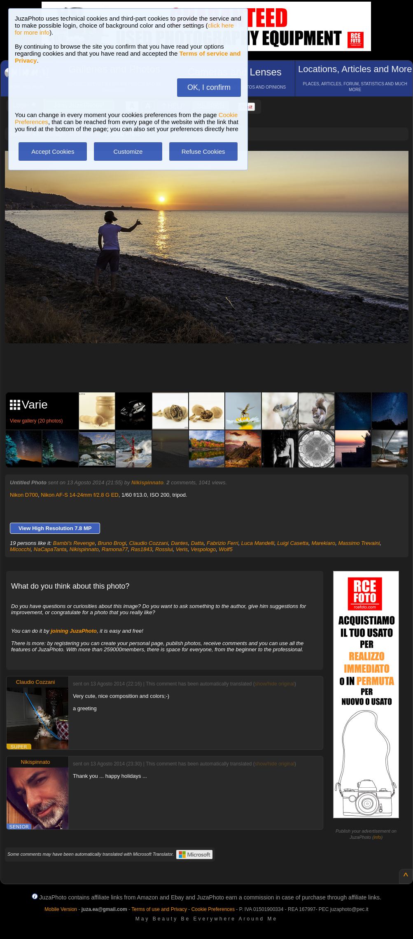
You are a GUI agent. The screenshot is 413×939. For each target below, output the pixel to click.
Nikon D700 (24, 495)
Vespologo (203, 549)
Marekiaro (323, 543)
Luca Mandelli (257, 543)
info (377, 837)
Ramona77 (115, 549)
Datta (197, 543)
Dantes (179, 543)
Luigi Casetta (292, 543)
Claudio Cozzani (148, 543)
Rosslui (164, 549)
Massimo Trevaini (359, 543)
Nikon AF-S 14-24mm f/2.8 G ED (80, 495)
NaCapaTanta (50, 549)
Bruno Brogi (112, 543)
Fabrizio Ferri (222, 543)
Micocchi (20, 549)
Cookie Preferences (213, 909)
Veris (182, 549)
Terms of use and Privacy (159, 909)
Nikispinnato (147, 482)
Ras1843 (141, 549)
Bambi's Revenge (74, 543)
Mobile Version (60, 909)
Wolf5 (225, 549)
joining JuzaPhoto (74, 631)
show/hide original (274, 684)
